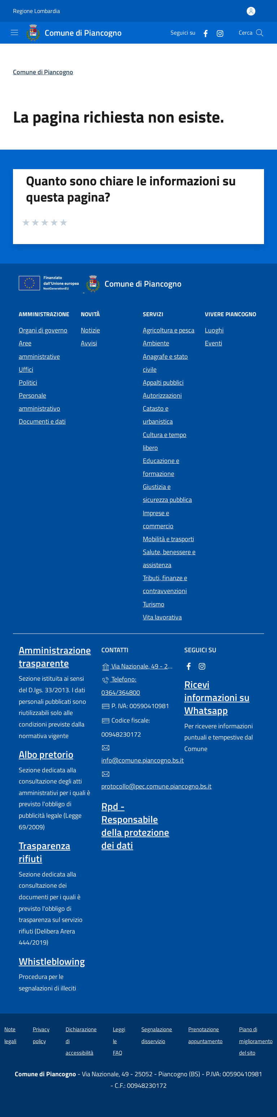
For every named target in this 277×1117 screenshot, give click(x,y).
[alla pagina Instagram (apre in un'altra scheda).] (217, 32)
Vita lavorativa (162, 617)
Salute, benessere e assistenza (169, 558)
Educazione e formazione (161, 467)
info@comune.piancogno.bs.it (138, 754)
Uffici (26, 369)
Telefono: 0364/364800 (120, 685)
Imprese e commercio (158, 519)
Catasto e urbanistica (158, 414)
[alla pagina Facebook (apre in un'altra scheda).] (202, 32)
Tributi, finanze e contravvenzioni (165, 584)
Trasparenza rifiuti (44, 852)
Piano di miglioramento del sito (256, 1041)
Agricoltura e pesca (168, 330)
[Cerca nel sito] (259, 32)
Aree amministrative (39, 349)
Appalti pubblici (163, 382)
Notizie (90, 330)
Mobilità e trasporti (168, 539)
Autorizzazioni (162, 395)
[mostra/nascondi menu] (14, 32)
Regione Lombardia (36, 11)
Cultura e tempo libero (164, 441)
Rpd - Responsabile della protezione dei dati (135, 826)
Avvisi (89, 343)
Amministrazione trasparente (55, 657)
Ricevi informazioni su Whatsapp (217, 697)
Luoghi (214, 330)
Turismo (153, 604)
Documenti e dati (42, 421)
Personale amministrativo (39, 401)
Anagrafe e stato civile (165, 363)
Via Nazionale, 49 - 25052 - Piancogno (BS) (138, 665)
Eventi (213, 343)
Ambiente (156, 343)
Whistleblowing (52, 961)
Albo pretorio (46, 754)
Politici (28, 382)
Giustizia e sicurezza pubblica (167, 493)
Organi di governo (43, 330)
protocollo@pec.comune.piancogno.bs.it (138, 780)
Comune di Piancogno (43, 72)
